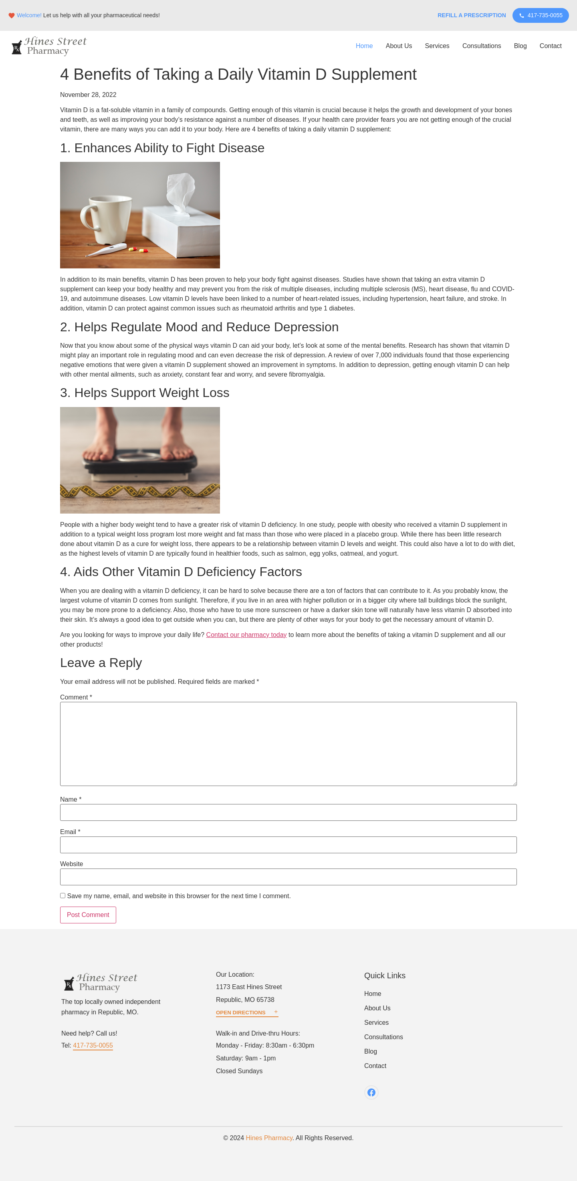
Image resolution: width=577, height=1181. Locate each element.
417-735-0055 (541, 15)
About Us (399, 45)
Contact (551, 45)
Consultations (481, 45)
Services (437, 45)
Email (70, 832)
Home (364, 45)
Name (70, 799)
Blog (520, 45)
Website (71, 864)
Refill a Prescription (472, 15)
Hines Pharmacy (269, 1138)
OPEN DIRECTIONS (247, 1013)
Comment (76, 697)
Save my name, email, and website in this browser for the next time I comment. (179, 896)
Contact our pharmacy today (246, 634)
